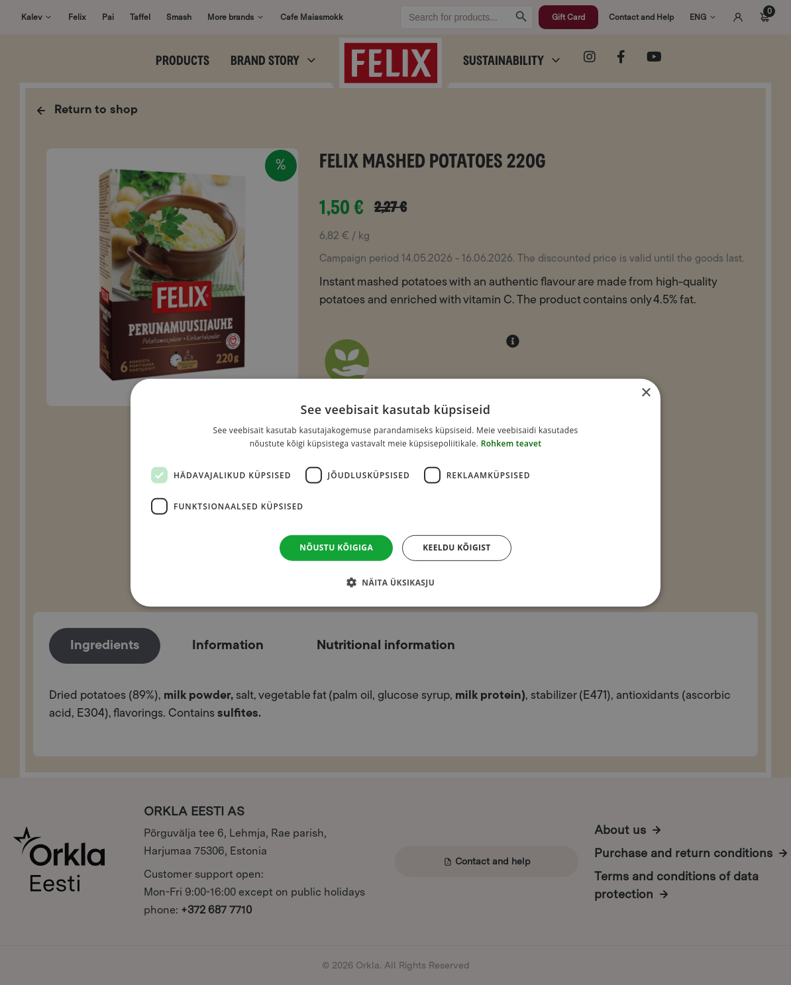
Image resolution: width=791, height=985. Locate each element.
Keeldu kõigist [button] (457, 547)
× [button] (646, 392)
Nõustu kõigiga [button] (336, 547)
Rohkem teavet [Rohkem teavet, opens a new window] (511, 443)
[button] (395, 582)
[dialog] (395, 492)
